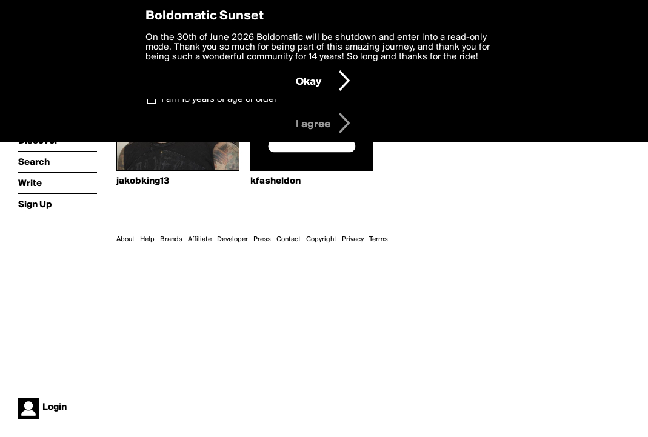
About (125, 239)
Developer (232, 239)
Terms (378, 239)
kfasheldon (275, 181)
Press (262, 239)
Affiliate (200, 239)
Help (147, 239)
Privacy (353, 239)
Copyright (321, 239)
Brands (171, 239)
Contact (288, 239)
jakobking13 (143, 181)
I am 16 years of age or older (219, 99)
